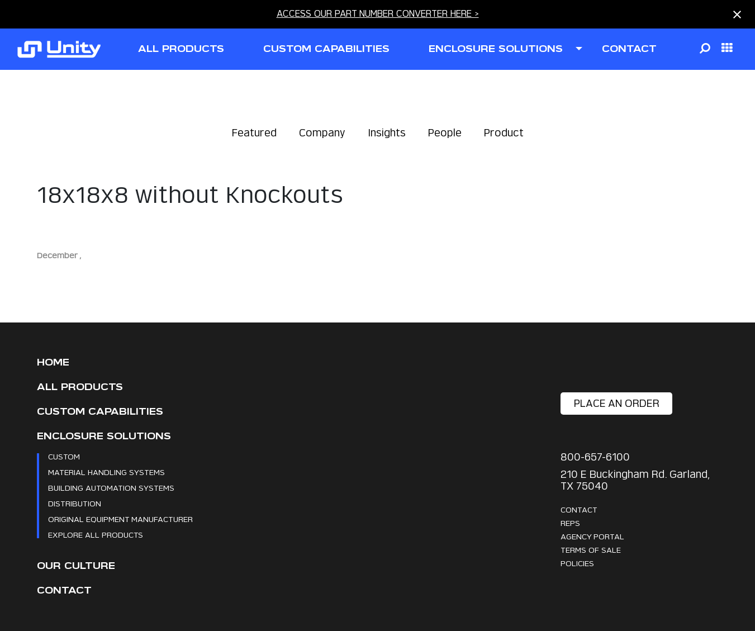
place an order (616, 403)
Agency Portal (592, 536)
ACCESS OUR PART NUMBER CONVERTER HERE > (378, 13)
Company (322, 133)
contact (629, 49)
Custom (64, 456)
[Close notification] (737, 14)
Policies (577, 563)
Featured (254, 133)
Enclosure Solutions (104, 436)
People (445, 133)
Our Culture (76, 566)
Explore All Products (95, 534)
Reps (570, 523)
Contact (64, 590)
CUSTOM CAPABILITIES (326, 49)
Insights (387, 133)
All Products (80, 387)
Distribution (74, 503)
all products (181, 49)
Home (53, 362)
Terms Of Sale (591, 549)
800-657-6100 (595, 457)
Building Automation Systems (111, 487)
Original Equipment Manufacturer (120, 519)
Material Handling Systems (106, 472)
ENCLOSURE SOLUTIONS (496, 49)
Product (504, 133)
